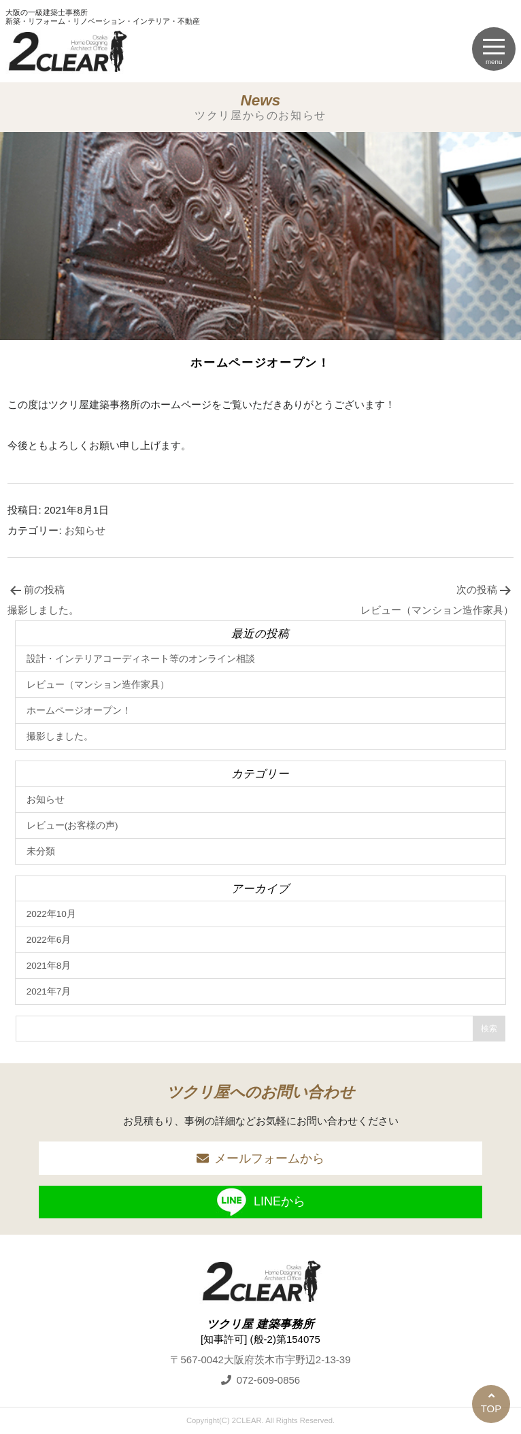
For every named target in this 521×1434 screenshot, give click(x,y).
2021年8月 (49, 966)
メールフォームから (269, 1158)
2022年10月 (51, 914)
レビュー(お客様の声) (72, 825)
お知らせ (85, 530)
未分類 (41, 851)
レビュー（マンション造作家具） (98, 685)
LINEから (260, 1202)
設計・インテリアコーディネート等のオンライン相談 (141, 659)
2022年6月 (49, 940)
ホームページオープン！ (79, 710)
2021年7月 (49, 991)
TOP (491, 1408)
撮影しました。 (60, 736)
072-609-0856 (268, 1380)
